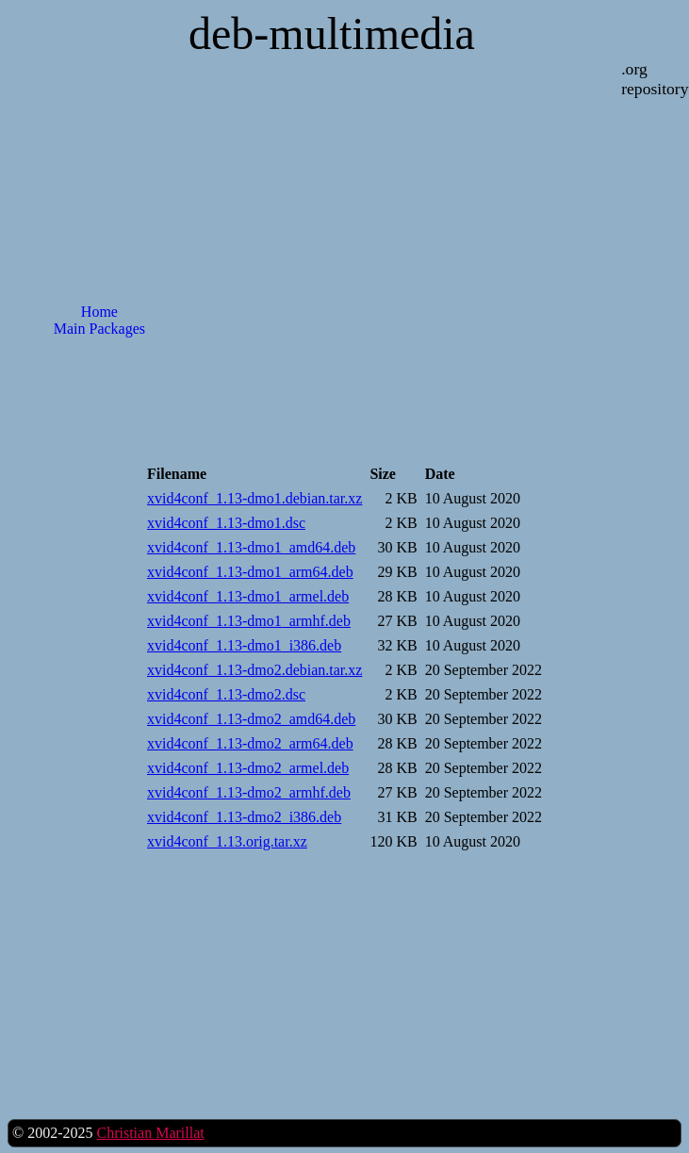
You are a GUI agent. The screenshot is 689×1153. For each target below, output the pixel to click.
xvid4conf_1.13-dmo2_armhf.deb (249, 792)
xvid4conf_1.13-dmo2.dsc (226, 694)
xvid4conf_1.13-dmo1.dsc (226, 523)
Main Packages (99, 329)
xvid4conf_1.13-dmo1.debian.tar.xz (254, 498)
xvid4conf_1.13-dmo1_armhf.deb (249, 621)
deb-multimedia (332, 33)
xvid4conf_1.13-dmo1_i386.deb (244, 645)
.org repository (654, 78)
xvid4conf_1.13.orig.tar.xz (227, 841)
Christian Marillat (150, 1133)
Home (99, 312)
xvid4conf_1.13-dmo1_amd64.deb (251, 547)
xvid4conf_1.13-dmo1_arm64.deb (250, 572)
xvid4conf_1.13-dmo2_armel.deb (248, 768)
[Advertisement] (99, 654)
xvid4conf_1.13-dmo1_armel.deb (248, 596)
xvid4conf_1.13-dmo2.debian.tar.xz (254, 670)
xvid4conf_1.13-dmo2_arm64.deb (250, 743)
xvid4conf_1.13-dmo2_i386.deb (244, 817)
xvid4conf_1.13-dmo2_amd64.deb (251, 719)
